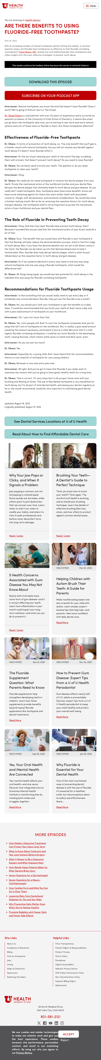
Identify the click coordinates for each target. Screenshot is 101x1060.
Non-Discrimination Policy (67, 977)
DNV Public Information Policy (69, 972)
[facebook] (45, 1023)
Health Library (32, 20)
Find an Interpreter (16, 956)
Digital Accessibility (64, 964)
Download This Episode (50, 81)
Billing (10, 952)
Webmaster (61, 985)
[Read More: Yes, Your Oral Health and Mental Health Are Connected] (27, 739)
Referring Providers (16, 977)
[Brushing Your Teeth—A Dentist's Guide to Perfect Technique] (74, 492)
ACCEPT (68, 1034)
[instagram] (62, 1023)
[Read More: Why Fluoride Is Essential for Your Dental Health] (74, 739)
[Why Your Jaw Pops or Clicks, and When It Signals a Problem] (27, 492)
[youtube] (50, 1023)
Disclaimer (60, 960)
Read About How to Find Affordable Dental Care (50, 434)
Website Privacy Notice (66, 968)
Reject (65, 1040)
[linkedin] (56, 1023)
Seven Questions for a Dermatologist (28, 875)
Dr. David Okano (13, 115)
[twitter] (39, 1023)
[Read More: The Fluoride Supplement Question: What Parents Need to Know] (27, 648)
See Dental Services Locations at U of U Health (50, 421)
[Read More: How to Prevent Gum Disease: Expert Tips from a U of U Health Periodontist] (74, 648)
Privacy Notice (24, 1052)
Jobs (9, 960)
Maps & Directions (16, 968)
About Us (11, 943)
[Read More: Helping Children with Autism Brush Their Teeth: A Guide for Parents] (74, 553)
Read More (62, 622)
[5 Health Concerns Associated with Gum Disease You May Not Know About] (27, 589)
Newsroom (12, 972)
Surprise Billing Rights (65, 981)
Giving (10, 964)
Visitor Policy (61, 956)
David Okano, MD (27, 52)
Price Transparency (64, 943)
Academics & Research (18, 947)
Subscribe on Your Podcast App (50, 95)
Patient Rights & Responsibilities (71, 947)
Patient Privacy (62, 952)
